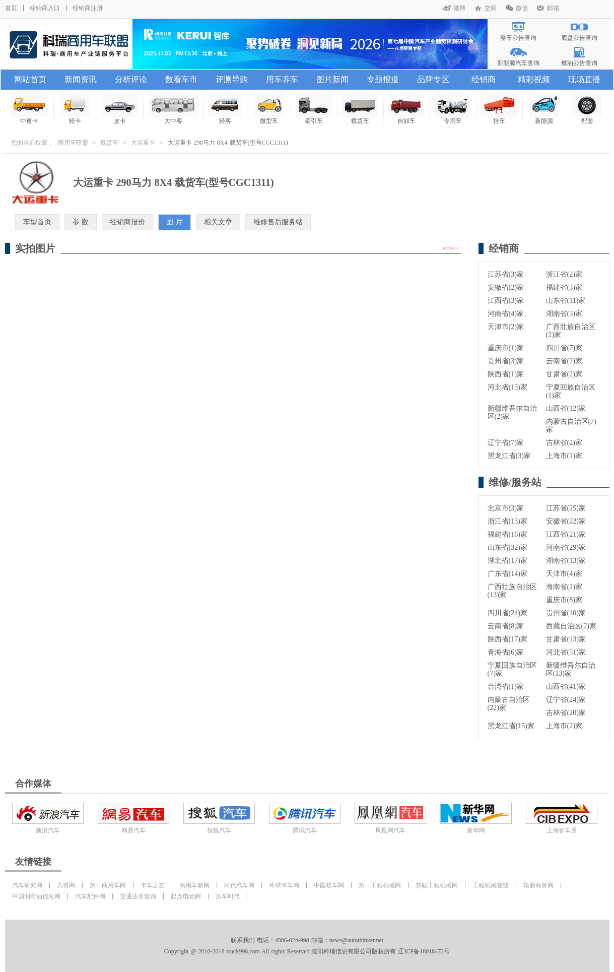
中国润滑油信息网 (36, 896)
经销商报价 (127, 222)
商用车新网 (194, 885)
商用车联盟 (73, 142)
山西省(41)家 (566, 686)
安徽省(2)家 (506, 287)
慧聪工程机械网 (437, 885)
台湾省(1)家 (506, 686)
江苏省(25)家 (566, 508)
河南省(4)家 (506, 313)
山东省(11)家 (566, 300)
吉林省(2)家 (564, 442)
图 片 (174, 222)
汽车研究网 (27, 885)
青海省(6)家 (506, 652)
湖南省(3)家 (564, 313)
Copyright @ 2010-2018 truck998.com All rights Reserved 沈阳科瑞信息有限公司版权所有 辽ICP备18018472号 (307, 951)
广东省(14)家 (507, 573)
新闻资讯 (80, 79)
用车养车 (282, 79)
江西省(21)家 (566, 534)
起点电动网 (186, 896)
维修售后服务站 (278, 222)
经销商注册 (88, 8)
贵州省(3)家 (506, 361)
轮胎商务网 (538, 885)
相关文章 (218, 222)
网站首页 (30, 79)
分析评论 (131, 79)
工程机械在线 (490, 885)
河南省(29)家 (566, 547)
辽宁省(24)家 (566, 699)
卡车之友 (153, 885)
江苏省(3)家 (506, 274)
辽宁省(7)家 (506, 442)
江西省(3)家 (506, 300)
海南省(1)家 (564, 587)
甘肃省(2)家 (564, 374)
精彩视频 (534, 79)
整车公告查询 (518, 37)
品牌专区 (433, 79)
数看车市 (181, 79)
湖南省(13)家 (566, 560)
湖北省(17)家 (507, 560)
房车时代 (228, 896)
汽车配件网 (90, 896)
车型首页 (37, 222)
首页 (11, 8)
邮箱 (553, 8)
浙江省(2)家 (564, 274)
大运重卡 (143, 142)
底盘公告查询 (579, 37)
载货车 (109, 142)
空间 (491, 8)
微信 (522, 8)
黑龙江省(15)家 (511, 726)
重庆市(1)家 (506, 348)
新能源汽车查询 (518, 63)
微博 (459, 8)
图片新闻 (332, 79)
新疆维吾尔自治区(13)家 (570, 669)
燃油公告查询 (579, 63)
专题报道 (383, 79)
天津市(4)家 (564, 573)
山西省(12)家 (566, 408)
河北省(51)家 (566, 652)
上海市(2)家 (564, 726)
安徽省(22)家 (566, 521)
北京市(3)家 (506, 508)
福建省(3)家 (564, 287)
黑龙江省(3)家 (509, 456)
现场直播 (584, 79)
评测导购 (232, 79)
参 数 (81, 222)
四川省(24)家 (507, 613)
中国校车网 (329, 885)
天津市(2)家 (506, 327)
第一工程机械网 (380, 885)
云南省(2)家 (564, 361)
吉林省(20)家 (566, 713)
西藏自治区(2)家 (571, 626)
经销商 (483, 79)
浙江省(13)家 (507, 521)
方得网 (66, 885)
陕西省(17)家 (507, 639)
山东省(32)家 (507, 547)
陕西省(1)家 (506, 374)
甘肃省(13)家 (566, 639)
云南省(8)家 (506, 626)
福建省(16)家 (507, 534)
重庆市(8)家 (564, 600)
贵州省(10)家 (566, 613)
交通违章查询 (138, 896)
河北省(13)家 (507, 387)
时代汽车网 (239, 885)
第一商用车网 (108, 885)
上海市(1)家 (564, 456)
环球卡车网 (284, 885)
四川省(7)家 (564, 348)
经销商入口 (45, 8)
